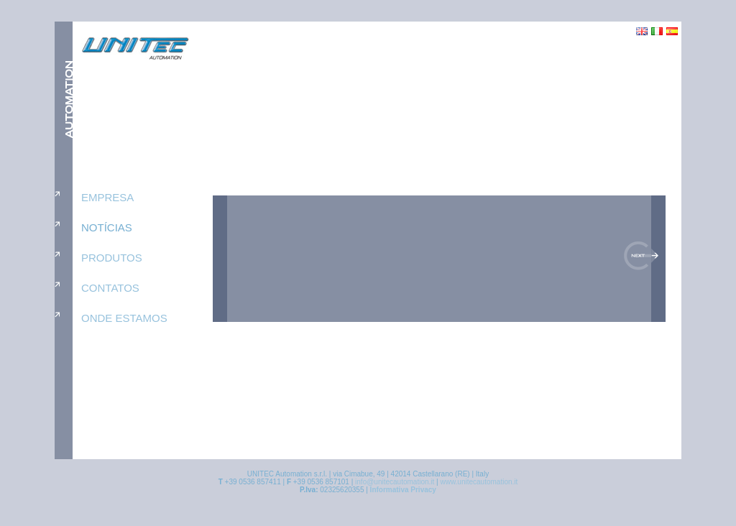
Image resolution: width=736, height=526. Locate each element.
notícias (106, 227)
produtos (111, 258)
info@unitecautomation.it (394, 482)
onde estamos (124, 318)
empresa (107, 197)
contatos (110, 288)
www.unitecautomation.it (479, 482)
